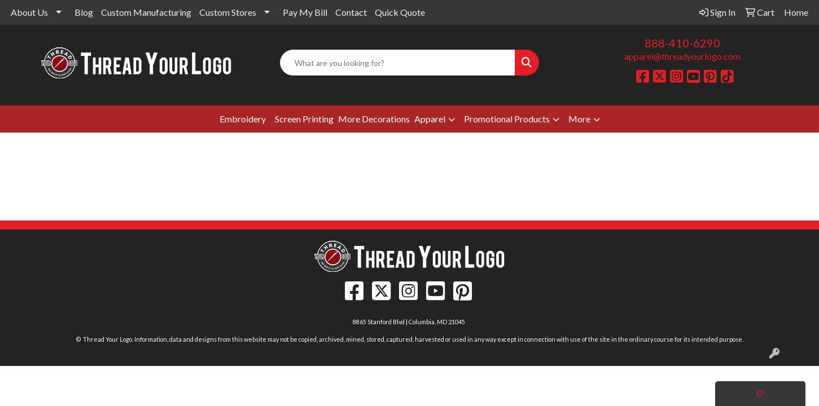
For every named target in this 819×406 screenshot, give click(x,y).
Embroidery (243, 118)
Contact (351, 12)
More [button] (579, 118)
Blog (84, 12)
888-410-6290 (682, 43)
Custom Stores (227, 12)
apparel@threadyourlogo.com (682, 56)
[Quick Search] (398, 63)
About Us (29, 12)
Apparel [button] (429, 118)
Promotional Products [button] (507, 118)
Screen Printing (304, 118)
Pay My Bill (305, 12)
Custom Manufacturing (146, 12)
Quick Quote (400, 12)
